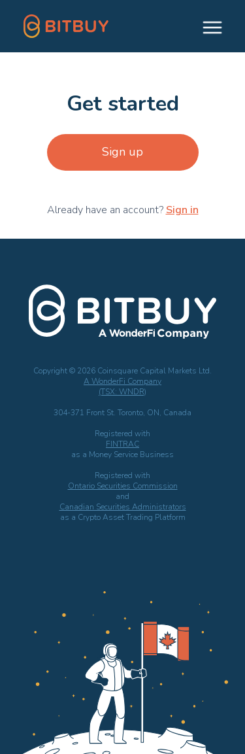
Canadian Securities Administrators (122, 507)
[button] (206, 26)
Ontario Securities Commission (123, 486)
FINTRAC (122, 444)
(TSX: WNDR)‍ (122, 391)
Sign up (122, 152)
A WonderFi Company (122, 381)
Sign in (182, 210)
